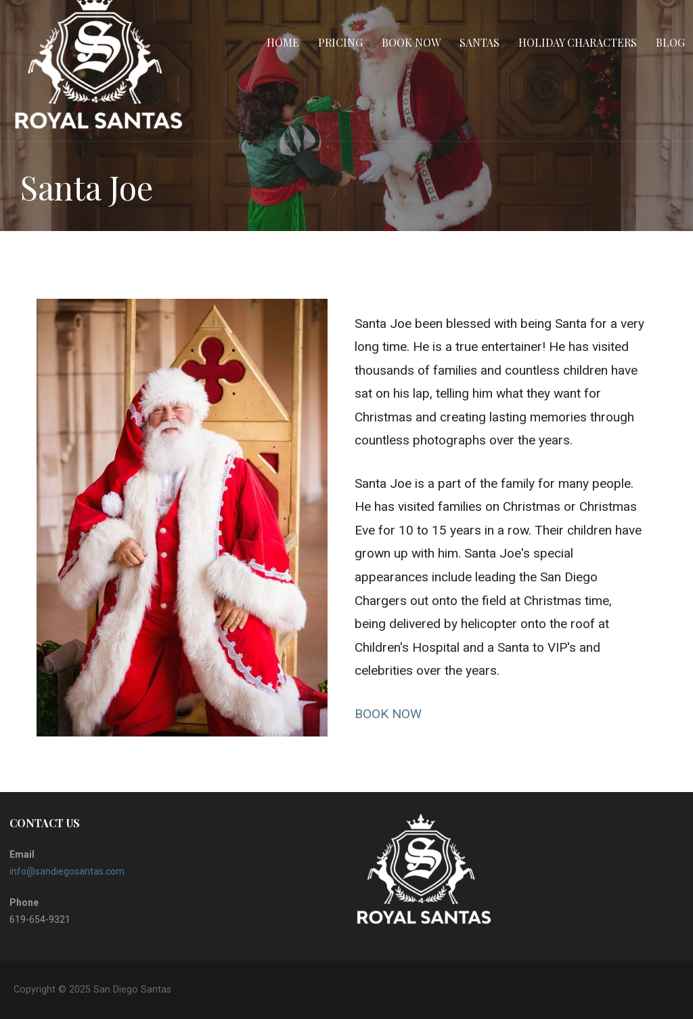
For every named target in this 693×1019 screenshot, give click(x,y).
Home (283, 42)
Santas (479, 42)
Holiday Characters (577, 42)
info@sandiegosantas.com (67, 871)
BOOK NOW (388, 714)
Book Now (411, 42)
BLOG (670, 42)
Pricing (340, 42)
